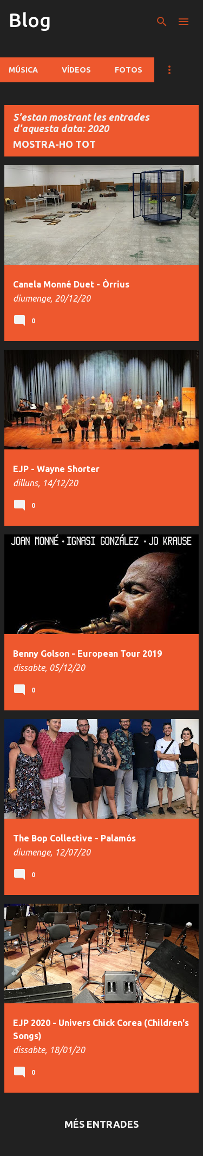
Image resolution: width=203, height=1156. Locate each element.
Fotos (128, 70)
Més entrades (101, 1124)
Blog (30, 20)
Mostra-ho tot (54, 144)
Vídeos (76, 70)
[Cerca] (161, 22)
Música (23, 70)
